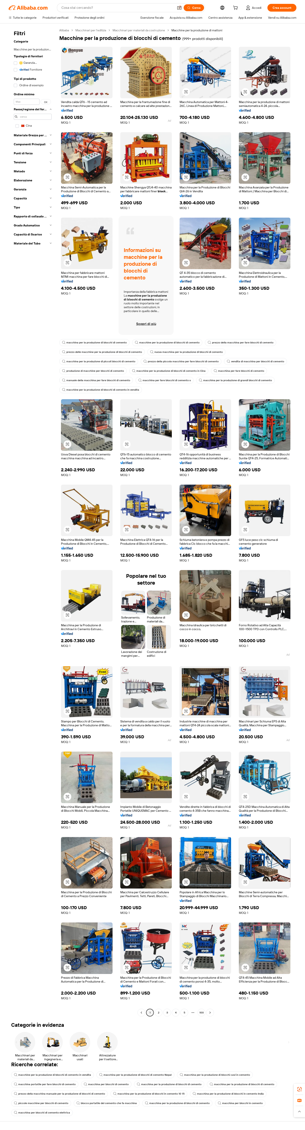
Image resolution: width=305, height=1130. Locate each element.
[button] (179, 7)
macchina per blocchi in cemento (240, 1103)
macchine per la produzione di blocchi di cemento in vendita (100, 389)
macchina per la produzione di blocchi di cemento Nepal (135, 1075)
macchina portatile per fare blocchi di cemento (45, 1084)
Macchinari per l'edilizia (90, 30)
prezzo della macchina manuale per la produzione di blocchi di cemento (59, 1093)
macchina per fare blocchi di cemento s (164, 380)
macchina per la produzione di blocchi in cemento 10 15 (149, 1093)
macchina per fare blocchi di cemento (239, 371)
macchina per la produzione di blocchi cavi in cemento (215, 1075)
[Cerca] (194, 7)
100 (201, 1012)
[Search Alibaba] (117, 7)
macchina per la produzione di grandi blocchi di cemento (235, 380)
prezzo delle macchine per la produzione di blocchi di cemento (102, 352)
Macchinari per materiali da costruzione (139, 30)
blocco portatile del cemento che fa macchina (106, 1103)
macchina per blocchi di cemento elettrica (42, 1112)
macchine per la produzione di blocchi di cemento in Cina (169, 371)
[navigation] (32, 522)
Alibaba (64, 30)
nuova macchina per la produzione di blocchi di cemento (186, 352)
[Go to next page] (210, 1012)
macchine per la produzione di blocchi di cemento (167, 342)
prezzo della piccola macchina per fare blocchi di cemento (181, 361)
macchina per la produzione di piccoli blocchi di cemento (98, 361)
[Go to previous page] (141, 1012)
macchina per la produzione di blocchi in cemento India (228, 1093)
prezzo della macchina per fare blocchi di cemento (240, 342)
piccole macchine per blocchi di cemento (41, 1103)
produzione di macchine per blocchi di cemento (93, 371)
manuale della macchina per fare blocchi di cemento (96, 380)
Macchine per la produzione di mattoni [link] (196, 30)
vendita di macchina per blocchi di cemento (255, 361)
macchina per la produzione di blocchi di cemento (94, 342)
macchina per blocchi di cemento (106, 1084)
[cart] (236, 8)
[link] (299, 1089)
